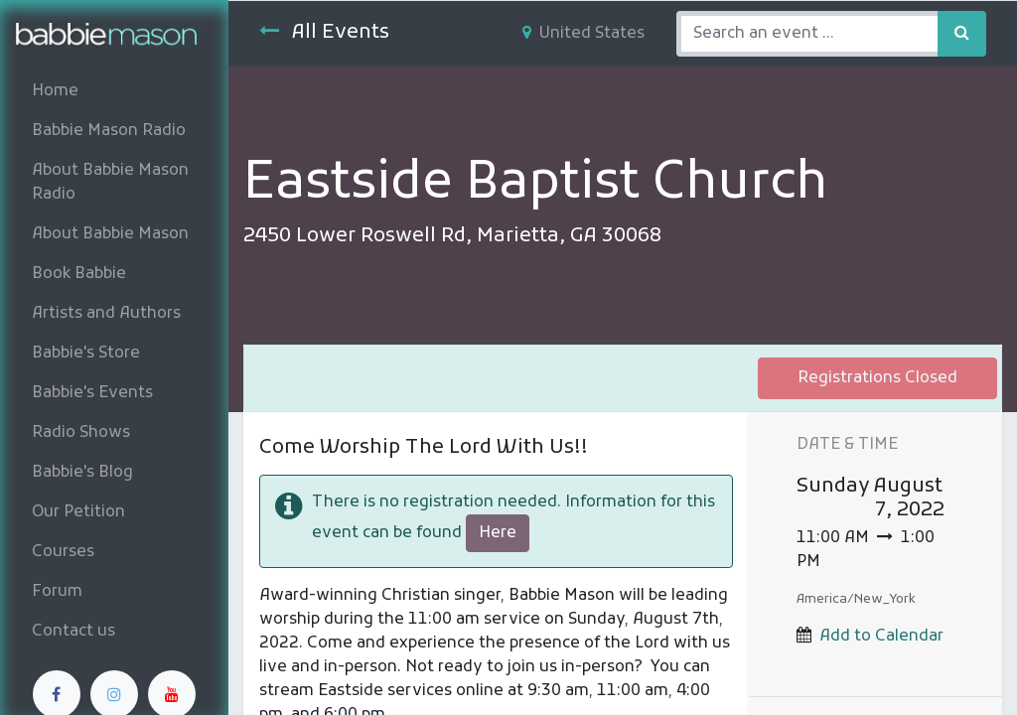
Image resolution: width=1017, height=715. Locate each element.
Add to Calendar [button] (881, 636)
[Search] (962, 34)
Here (497, 533)
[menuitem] (114, 91)
